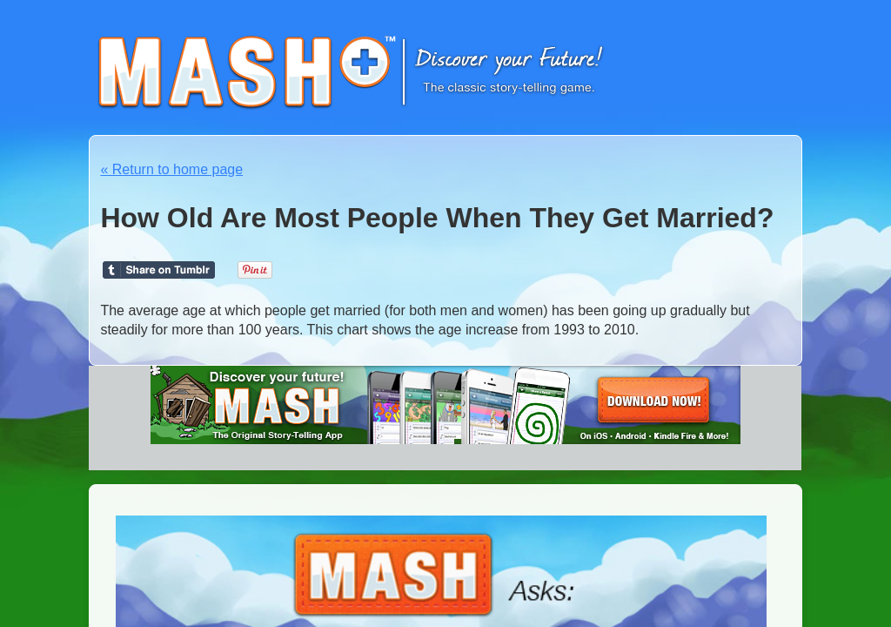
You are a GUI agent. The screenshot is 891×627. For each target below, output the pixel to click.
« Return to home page (171, 169)
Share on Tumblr (159, 270)
